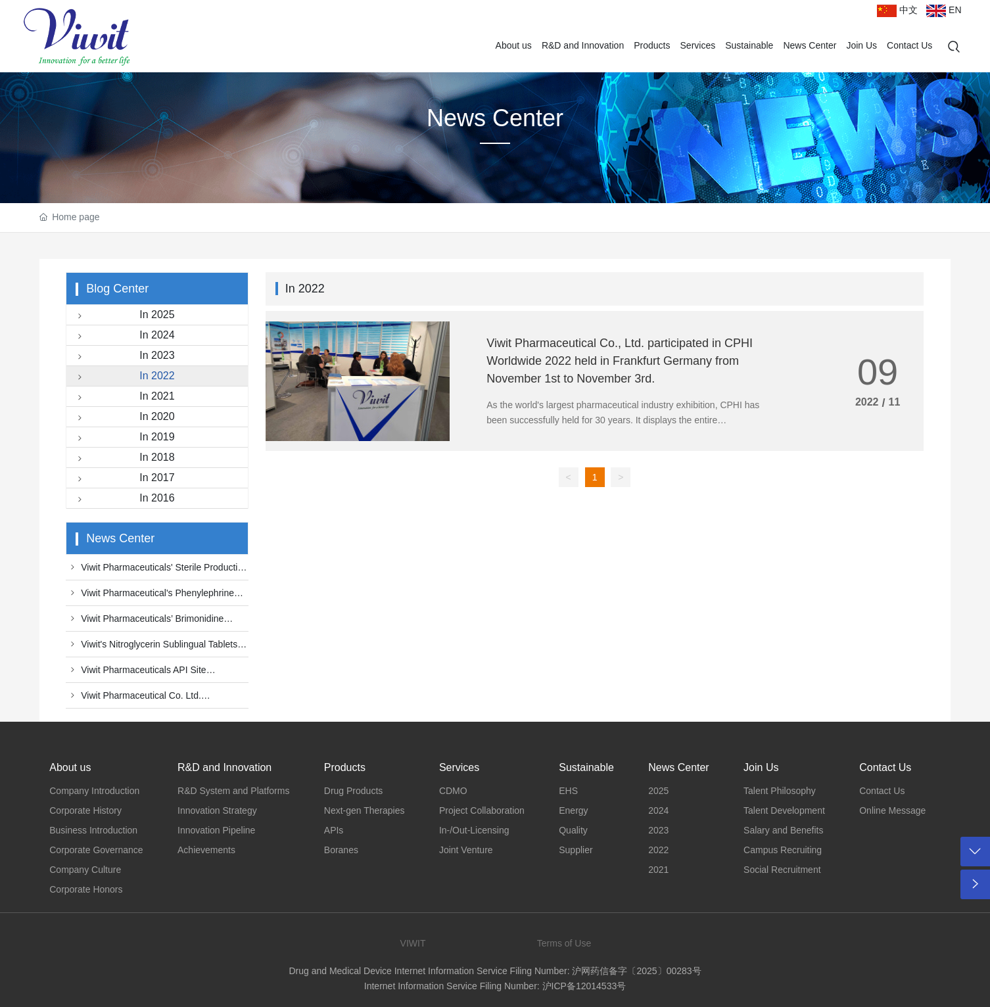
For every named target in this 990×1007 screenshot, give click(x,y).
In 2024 (123, 336)
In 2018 (123, 458)
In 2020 (123, 418)
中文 (897, 10)
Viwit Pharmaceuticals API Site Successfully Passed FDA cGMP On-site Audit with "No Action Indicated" (148, 673)
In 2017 (123, 479)
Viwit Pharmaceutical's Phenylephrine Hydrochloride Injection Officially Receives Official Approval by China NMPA (151, 596)
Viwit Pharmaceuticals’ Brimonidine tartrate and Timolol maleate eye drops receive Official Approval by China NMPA (148, 622)
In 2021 (123, 397)
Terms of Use (564, 943)
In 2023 (123, 356)
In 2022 (123, 377)
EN (943, 10)
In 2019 (123, 438)
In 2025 (123, 316)
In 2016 (123, 499)
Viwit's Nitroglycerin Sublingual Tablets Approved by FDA (151, 647)
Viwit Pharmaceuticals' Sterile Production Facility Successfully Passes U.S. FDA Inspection (157, 570)
